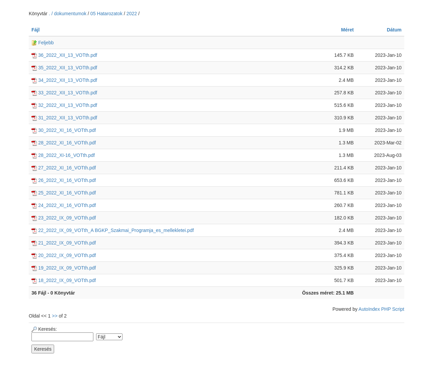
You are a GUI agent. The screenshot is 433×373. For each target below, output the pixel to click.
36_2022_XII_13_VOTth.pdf (64, 55)
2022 (132, 13)
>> (55, 316)
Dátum (394, 29)
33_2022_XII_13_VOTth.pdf (64, 92)
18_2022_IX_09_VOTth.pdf (63, 280)
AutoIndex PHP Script (381, 309)
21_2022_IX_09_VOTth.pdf (63, 243)
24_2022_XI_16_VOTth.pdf (63, 205)
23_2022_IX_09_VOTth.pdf (63, 217)
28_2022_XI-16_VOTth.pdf (63, 155)
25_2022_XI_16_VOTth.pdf (63, 192)
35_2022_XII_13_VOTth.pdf (64, 67)
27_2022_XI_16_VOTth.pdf (63, 167)
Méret (347, 29)
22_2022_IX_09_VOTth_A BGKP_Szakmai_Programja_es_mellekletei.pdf (112, 230)
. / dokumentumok (68, 13)
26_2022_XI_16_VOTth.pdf (63, 180)
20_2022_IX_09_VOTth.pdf (63, 255)
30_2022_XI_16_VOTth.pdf (63, 130)
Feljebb (42, 42)
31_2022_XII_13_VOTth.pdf (64, 117)
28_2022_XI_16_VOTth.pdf (63, 142)
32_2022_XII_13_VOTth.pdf (64, 105)
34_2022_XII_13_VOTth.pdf (64, 80)
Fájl (35, 29)
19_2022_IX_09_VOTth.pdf (63, 268)
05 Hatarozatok (106, 13)
